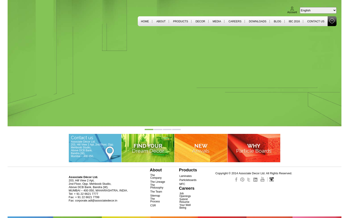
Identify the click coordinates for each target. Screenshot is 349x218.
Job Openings (185, 195)
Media (217, 21)
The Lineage (157, 181)
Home (145, 21)
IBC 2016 (294, 21)
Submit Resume (184, 200)
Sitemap (155, 195)
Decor (200, 21)
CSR (153, 205)
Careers (235, 21)
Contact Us (316, 21)
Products (180, 21)
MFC (182, 184)
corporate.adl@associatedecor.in (96, 200)
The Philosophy (156, 186)
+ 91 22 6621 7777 (86, 193)
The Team (156, 191)
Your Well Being (185, 206)
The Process (155, 200)
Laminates (185, 176)
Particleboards (188, 180)
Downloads (257, 21)
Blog (277, 21)
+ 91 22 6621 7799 (87, 197)
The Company (156, 176)
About (161, 21)
